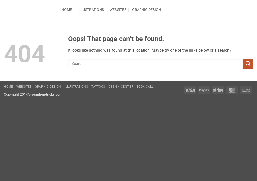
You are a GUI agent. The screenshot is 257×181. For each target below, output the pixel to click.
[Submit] (248, 63)
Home (66, 10)
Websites (118, 10)
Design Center (120, 86)
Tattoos (98, 86)
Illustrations (91, 10)
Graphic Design (146, 10)
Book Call (145, 86)
